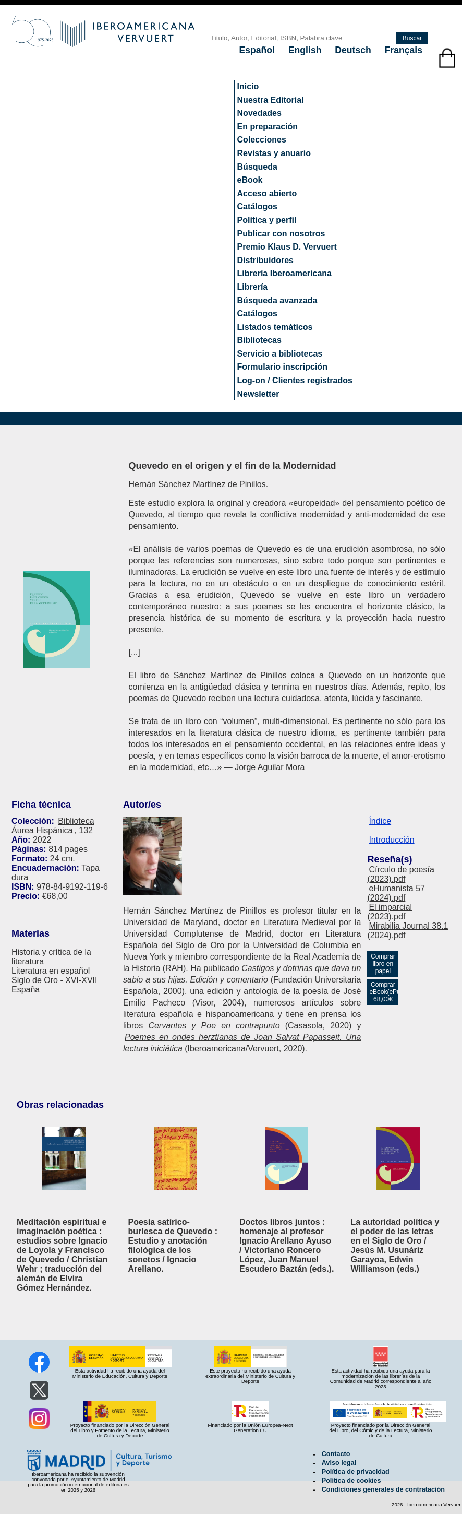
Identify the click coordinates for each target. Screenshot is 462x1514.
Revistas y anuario (274, 153)
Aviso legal (339, 1462)
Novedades (259, 113)
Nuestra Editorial (270, 100)
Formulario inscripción (282, 366)
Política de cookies (351, 1480)
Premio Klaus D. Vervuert (287, 246)
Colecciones (261, 139)
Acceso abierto (267, 193)
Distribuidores (265, 260)
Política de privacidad (356, 1471)
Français (403, 50)
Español (258, 50)
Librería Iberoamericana (284, 273)
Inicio (248, 86)
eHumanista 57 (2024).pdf (396, 893)
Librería (252, 286)
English (306, 50)
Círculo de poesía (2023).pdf (400, 874)
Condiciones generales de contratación (383, 1489)
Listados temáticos (275, 327)
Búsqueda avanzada (277, 300)
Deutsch (354, 50)
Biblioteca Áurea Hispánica (52, 826)
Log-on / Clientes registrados (294, 380)
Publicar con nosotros (281, 233)
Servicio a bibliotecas (280, 353)
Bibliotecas (259, 340)
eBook (250, 179)
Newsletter (258, 393)
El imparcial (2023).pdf (389, 912)
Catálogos (257, 206)
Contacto (336, 1454)
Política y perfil (267, 220)
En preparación (267, 126)
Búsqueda (257, 166)
